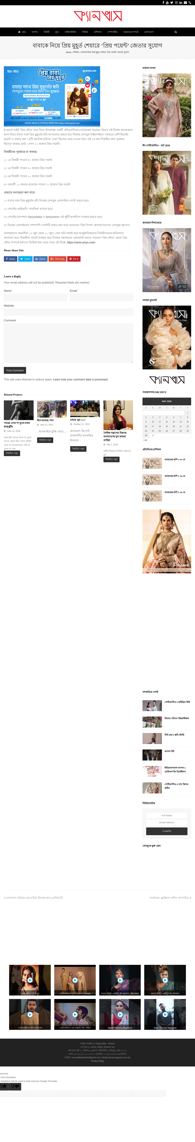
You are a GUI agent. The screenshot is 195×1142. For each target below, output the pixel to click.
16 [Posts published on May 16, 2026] (146, 426)
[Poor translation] (15, 1086)
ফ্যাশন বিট (169, 751)
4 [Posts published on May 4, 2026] (159, 417)
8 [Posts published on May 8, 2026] (187, 417)
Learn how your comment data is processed (80, 379)
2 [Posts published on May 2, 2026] (146, 417)
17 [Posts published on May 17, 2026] (153, 426)
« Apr (145, 440)
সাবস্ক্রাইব (166, 831)
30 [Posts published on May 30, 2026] (146, 436)
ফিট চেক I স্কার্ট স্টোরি (174, 735)
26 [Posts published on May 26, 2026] (167, 431)
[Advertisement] (166, 632)
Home (68, 52)
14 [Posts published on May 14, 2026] (181, 422)
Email (74, 290)
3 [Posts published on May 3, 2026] (153, 417)
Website (9, 305)
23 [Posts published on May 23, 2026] (146, 431)
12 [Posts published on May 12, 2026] (167, 422)
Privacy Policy (97, 1061)
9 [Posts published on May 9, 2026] (146, 422)
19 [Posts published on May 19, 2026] (167, 426)
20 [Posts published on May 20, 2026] (174, 426)
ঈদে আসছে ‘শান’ (45, 420)
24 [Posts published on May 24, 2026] (153, 431)
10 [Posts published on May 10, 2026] (153, 422)
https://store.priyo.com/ (81, 242)
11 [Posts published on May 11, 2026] (160, 422)
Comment (10, 320)
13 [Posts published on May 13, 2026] (174, 422)
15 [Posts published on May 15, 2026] (188, 422)
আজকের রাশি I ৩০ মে (175, 459)
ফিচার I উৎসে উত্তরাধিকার (177, 718)
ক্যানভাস (111, 1043)
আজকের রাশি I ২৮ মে (175, 492)
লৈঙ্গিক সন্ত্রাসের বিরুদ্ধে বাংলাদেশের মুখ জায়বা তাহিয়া (114, 437)
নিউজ (76, 52)
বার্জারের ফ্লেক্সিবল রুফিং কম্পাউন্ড (170, 897)
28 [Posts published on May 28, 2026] (181, 431)
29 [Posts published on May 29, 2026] (188, 431)
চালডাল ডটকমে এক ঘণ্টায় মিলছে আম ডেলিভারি (33, 897)
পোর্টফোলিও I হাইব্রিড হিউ (177, 702)
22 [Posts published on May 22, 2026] (188, 426)
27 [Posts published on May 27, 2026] (174, 431)
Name (8, 290)
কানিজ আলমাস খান (105, 1047)
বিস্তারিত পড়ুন (12, 453)
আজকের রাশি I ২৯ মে (175, 476)
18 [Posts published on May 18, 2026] (160, 426)
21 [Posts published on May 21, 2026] (181, 426)
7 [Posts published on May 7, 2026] (180, 417)
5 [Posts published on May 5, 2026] (166, 417)
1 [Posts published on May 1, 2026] (187, 413)
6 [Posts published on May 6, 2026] (173, 417)
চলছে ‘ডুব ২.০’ (78, 420)
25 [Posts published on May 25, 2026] (160, 431)
